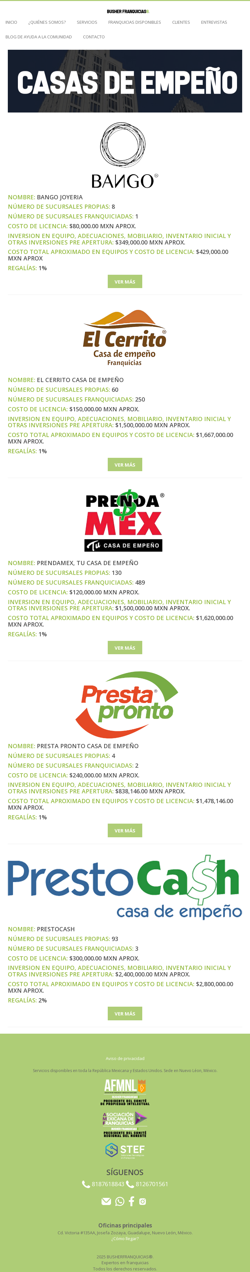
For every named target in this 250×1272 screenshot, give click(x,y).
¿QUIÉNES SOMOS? (47, 22)
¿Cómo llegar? (125, 1238)
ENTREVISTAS (214, 22)
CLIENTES (181, 22)
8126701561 (147, 1184)
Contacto (94, 37)
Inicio (11, 22)
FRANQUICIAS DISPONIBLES (134, 22)
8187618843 (104, 1184)
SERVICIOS (87, 22)
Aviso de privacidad (125, 1058)
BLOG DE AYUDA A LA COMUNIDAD (39, 37)
